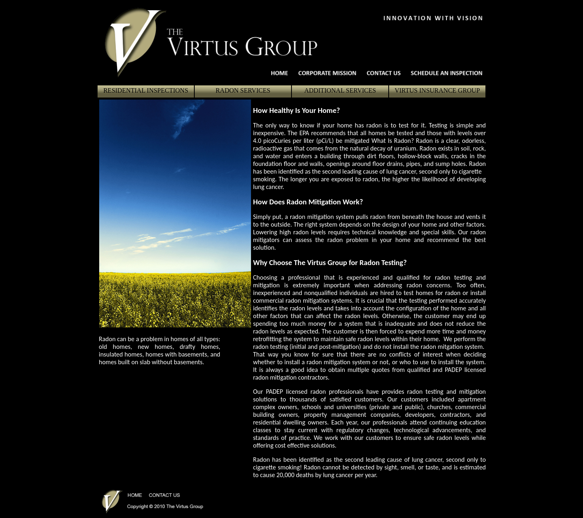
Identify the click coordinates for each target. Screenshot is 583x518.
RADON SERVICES (242, 90)
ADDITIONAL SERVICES (340, 90)
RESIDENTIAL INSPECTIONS (145, 90)
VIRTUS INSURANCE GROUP (437, 90)
